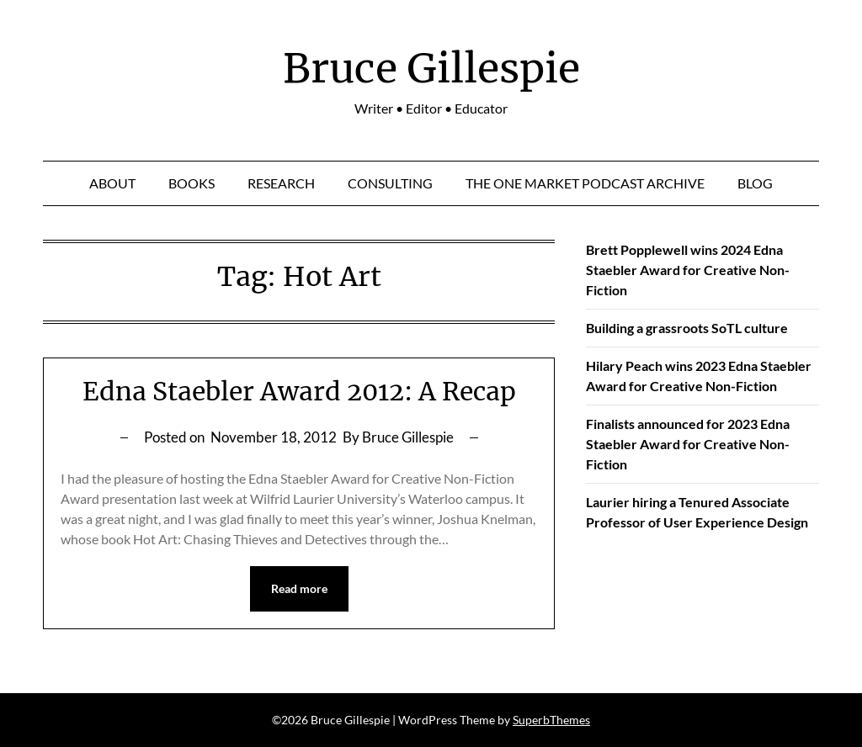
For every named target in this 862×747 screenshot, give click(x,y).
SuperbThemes (551, 720)
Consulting (390, 183)
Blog (755, 183)
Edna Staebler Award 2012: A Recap (299, 391)
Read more (299, 588)
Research (281, 183)
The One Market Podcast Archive (585, 183)
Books (191, 183)
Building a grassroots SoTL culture (687, 328)
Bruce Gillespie (431, 68)
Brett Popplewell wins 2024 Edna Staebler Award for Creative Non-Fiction (688, 269)
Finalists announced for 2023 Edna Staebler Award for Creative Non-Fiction (688, 444)
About (112, 183)
